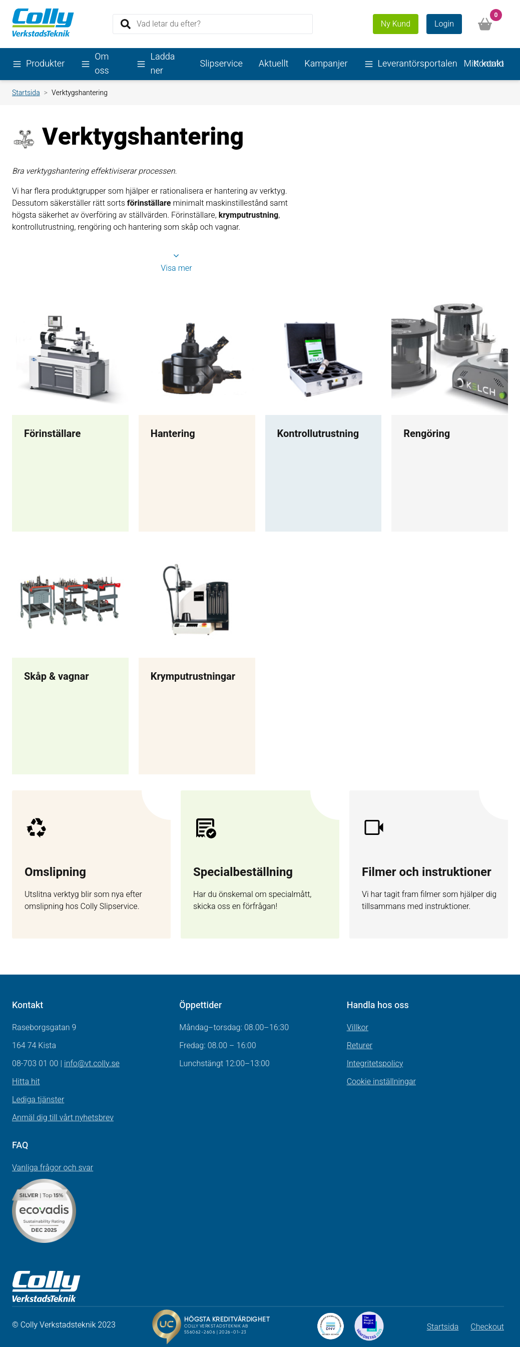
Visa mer (176, 262)
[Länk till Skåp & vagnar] (70, 658)
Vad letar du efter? (169, 24)
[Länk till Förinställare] (70, 415)
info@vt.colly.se (92, 1064)
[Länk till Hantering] (197, 415)
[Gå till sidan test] (91, 864)
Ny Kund (395, 24)
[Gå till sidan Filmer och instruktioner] (428, 864)
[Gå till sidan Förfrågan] (260, 864)
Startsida (26, 93)
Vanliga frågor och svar (52, 1168)
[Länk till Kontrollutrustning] (323, 415)
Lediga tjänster (38, 1100)
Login (444, 24)
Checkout (487, 1327)
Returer (360, 1046)
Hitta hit (26, 1082)
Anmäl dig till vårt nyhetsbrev (63, 1118)
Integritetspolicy (375, 1064)
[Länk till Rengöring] (449, 415)
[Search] (213, 24)
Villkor (357, 1028)
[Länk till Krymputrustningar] (197, 658)
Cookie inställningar (381, 1082)
